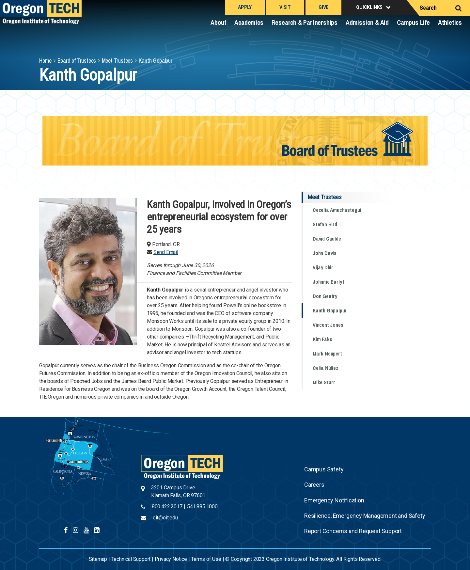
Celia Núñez (325, 368)
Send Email (165, 252)
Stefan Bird (325, 224)
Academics (248, 22)
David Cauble (327, 238)
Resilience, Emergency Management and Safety (364, 515)
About (218, 22)
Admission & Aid (367, 22)
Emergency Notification (334, 500)
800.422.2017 (167, 506)
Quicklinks (369, 7)
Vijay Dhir (323, 267)
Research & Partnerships (304, 22)
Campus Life (413, 22)
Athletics (450, 22)
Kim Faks (322, 339)
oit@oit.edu (165, 518)
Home (45, 60)
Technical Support (131, 559)
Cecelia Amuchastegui (337, 210)
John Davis (325, 253)
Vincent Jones (328, 324)
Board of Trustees (76, 60)
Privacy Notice (171, 559)
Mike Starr (324, 382)
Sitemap (98, 559)
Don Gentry (325, 296)
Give (323, 7)
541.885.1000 (202, 506)
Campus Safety (323, 469)
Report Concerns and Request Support (353, 531)
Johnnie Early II (329, 281)
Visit (285, 7)
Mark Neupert (327, 353)
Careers (314, 484)
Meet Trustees (117, 60)
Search (428, 8)
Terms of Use (206, 559)
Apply (245, 7)
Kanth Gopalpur (330, 310)
